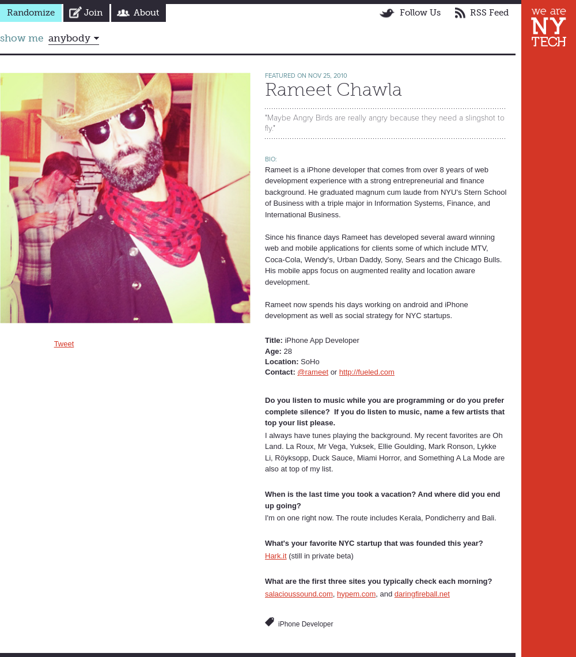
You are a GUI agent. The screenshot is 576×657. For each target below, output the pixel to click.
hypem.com (356, 594)
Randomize (31, 12)
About (146, 12)
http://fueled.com (367, 372)
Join (93, 12)
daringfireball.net (422, 594)
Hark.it (276, 556)
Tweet (64, 343)
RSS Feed (489, 12)
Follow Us (420, 12)
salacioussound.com (299, 594)
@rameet (312, 372)
